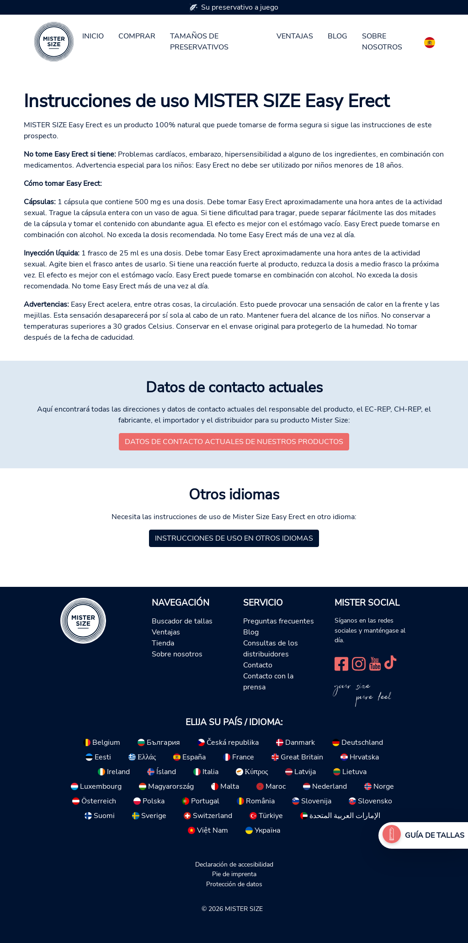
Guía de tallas (434, 835)
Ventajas (295, 36)
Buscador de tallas (182, 621)
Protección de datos (234, 884)
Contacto (257, 665)
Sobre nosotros (382, 41)
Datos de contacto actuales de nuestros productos (234, 442)
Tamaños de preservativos (199, 41)
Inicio (93, 36)
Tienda (163, 643)
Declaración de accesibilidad (234, 864)
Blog (337, 36)
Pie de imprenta (234, 873)
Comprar (136, 36)
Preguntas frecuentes (278, 621)
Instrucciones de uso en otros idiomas (234, 538)
